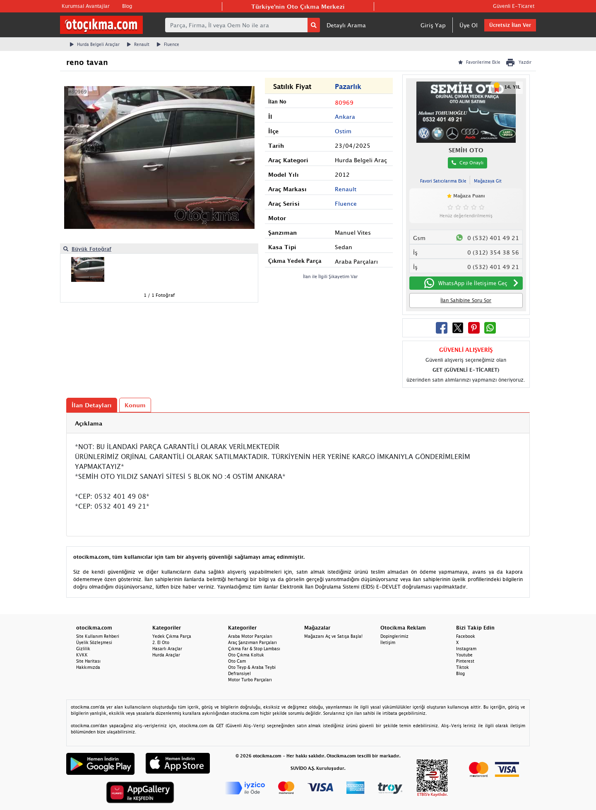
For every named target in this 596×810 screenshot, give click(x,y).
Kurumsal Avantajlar (86, 6)
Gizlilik (83, 648)
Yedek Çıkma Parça (171, 636)
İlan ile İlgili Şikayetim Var (330, 276)
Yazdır (518, 62)
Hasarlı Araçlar (167, 648)
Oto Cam (237, 661)
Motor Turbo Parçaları (250, 679)
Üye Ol (468, 25)
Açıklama (88, 423)
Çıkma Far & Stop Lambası (254, 648)
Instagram (466, 648)
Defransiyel (239, 673)
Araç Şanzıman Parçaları (252, 642)
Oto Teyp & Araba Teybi (252, 667)
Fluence (168, 44)
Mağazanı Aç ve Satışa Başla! (333, 636)
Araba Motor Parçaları (250, 636)
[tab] (298, 423)
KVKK (82, 654)
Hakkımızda (88, 667)
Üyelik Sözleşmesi (94, 642)
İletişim (387, 642)
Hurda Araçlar (166, 654)
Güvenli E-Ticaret (513, 6)
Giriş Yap (433, 25)
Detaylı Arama (346, 25)
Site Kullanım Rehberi (97, 636)
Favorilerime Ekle (479, 62)
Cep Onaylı (467, 162)
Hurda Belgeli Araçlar (95, 44)
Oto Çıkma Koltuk (246, 654)
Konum (135, 405)
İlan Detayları (92, 405)
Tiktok (462, 667)
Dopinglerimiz (394, 636)
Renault (138, 44)
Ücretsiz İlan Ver (510, 25)
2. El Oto (160, 642)
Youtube (464, 654)
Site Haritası (88, 661)
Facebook (465, 636)
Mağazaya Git (488, 180)
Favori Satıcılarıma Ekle (443, 180)
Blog (127, 6)
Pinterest (465, 661)
